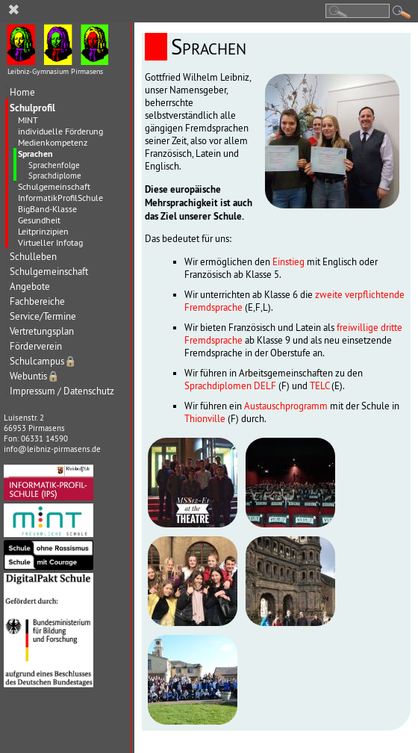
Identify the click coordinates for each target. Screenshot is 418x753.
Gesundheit (39, 220)
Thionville (204, 418)
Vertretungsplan (42, 331)
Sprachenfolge (54, 165)
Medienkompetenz (52, 142)
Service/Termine (43, 316)
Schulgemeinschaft (54, 186)
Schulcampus (43, 361)
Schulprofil (32, 107)
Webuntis (35, 376)
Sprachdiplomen (218, 385)
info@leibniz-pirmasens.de (52, 449)
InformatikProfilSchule (60, 197)
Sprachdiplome (54, 175)
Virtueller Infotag (50, 242)
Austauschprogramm (286, 406)
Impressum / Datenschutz (62, 391)
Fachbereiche (37, 301)
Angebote (30, 286)
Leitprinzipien (43, 231)
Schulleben (33, 256)
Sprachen (35, 154)
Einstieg (288, 261)
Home (22, 92)
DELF (265, 385)
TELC (319, 385)
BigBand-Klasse (47, 208)
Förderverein (36, 346)
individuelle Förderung (60, 131)
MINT (28, 120)
